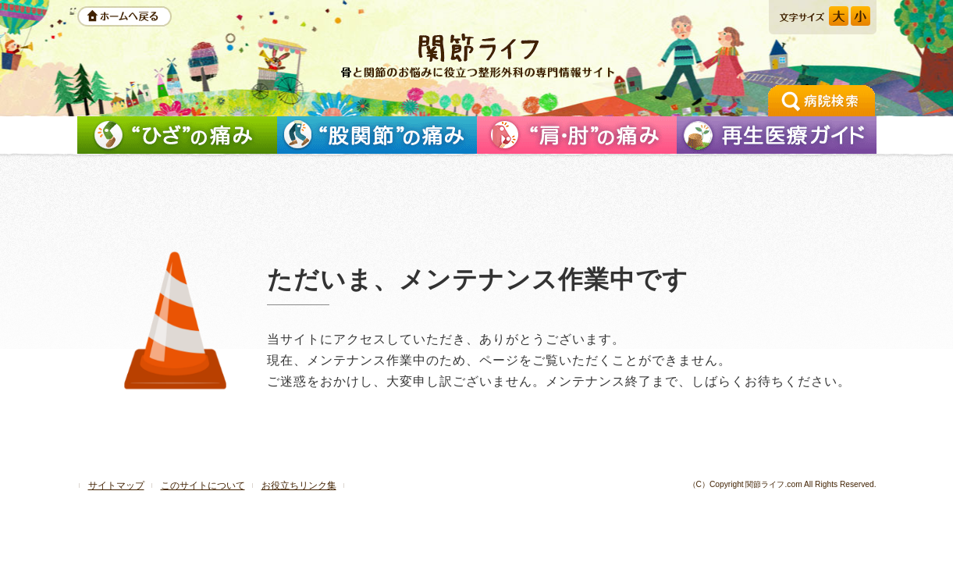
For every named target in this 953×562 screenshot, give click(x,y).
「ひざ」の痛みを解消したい (177, 135)
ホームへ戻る (124, 16)
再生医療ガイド (777, 135)
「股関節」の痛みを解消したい (377, 135)
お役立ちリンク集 (298, 485)
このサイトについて (203, 485)
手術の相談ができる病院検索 (821, 100)
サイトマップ (116, 485)
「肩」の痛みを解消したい (577, 135)
